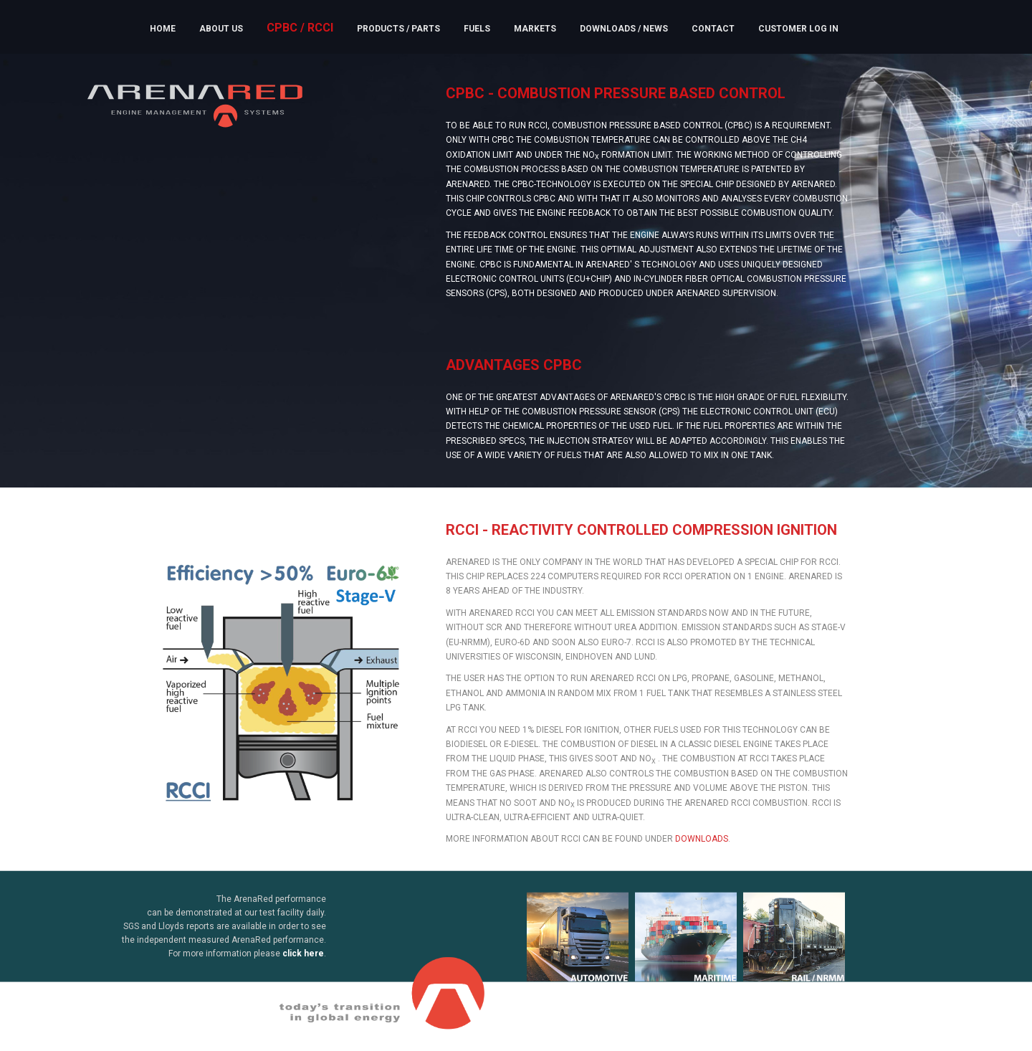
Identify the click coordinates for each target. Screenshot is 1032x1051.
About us (221, 29)
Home (163, 29)
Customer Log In (798, 29)
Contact (713, 29)
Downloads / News (624, 29)
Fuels (477, 29)
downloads (701, 845)
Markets (535, 29)
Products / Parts (398, 29)
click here (303, 960)
